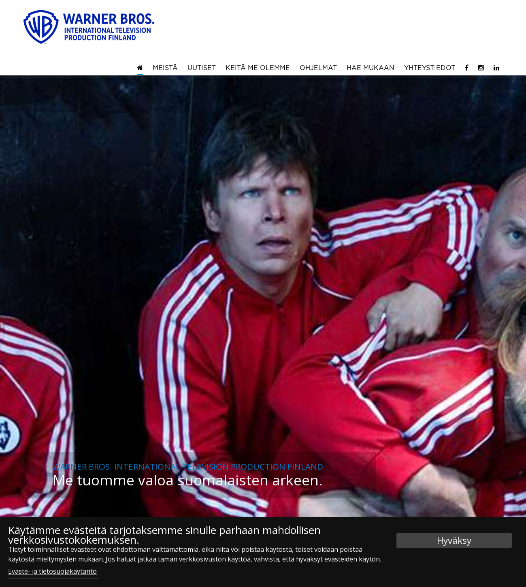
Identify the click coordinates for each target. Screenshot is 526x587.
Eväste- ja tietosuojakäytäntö (52, 571)
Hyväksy (454, 540)
